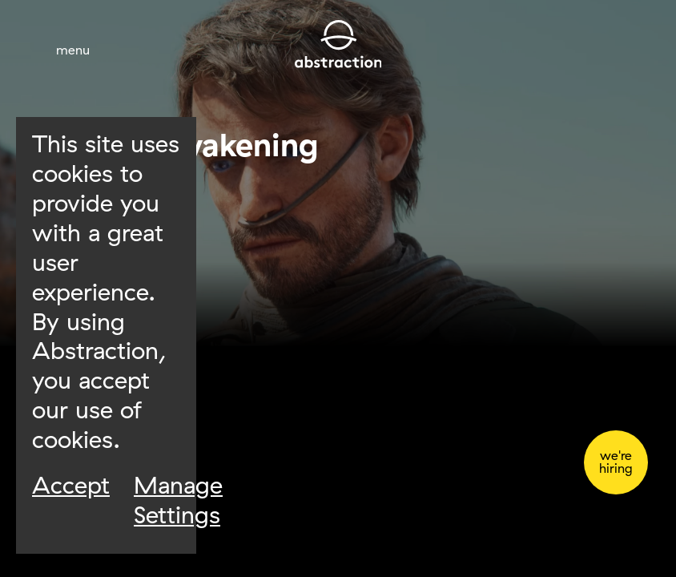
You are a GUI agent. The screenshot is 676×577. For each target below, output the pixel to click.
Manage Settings (178, 499)
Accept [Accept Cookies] (71, 484)
